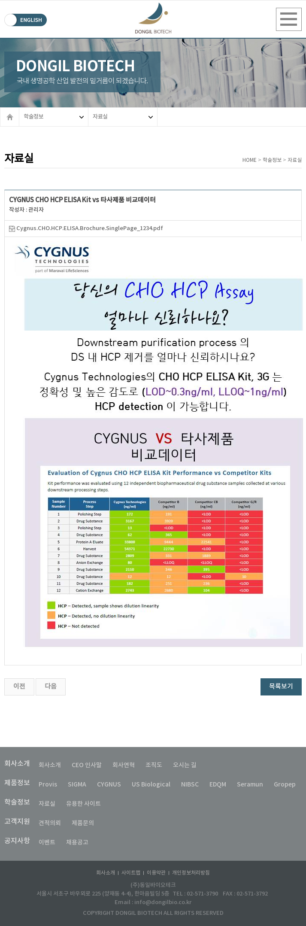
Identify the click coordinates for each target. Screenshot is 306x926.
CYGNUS (109, 784)
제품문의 (83, 823)
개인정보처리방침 (191, 873)
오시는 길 (185, 765)
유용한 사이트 (83, 804)
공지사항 (17, 841)
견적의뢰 (50, 823)
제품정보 (17, 783)
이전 (19, 686)
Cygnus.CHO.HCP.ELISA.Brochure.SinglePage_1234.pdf (86, 228)
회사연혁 (123, 765)
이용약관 (156, 873)
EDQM (217, 784)
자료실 (123, 117)
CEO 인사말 (87, 765)
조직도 (153, 765)
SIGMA (77, 784)
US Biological (151, 784)
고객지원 (17, 822)
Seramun (250, 784)
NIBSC (190, 784)
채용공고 (77, 842)
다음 (51, 686)
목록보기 (281, 686)
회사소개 (17, 764)
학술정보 (54, 117)
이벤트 (47, 842)
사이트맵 (130, 873)
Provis (48, 784)
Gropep (285, 784)
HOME (249, 160)
